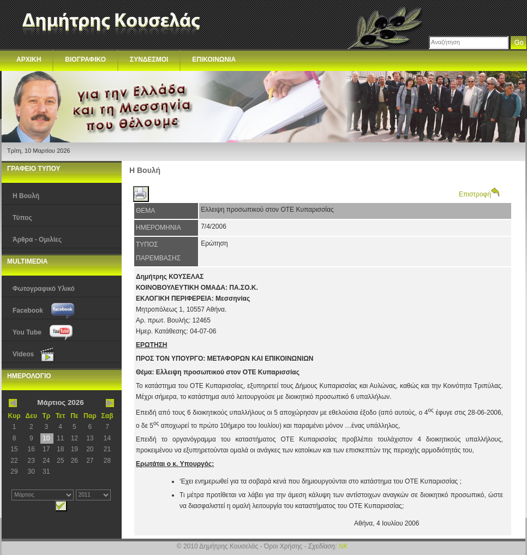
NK (343, 546)
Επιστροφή (479, 194)
